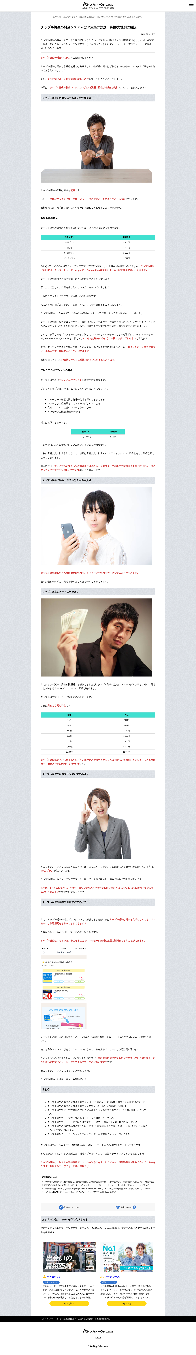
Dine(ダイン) (53, 1276)
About (98, 1337)
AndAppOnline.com (99, 1346)
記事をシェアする (71, 1207)
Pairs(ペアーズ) (112, 1276)
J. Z (55, 1177)
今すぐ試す (69, 1303)
